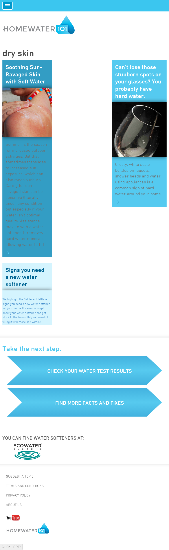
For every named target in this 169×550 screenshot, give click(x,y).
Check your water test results (89, 371)
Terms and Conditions (25, 486)
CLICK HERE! (11, 547)
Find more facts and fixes (89, 403)
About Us (14, 505)
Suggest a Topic (19, 476)
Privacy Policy (18, 495)
